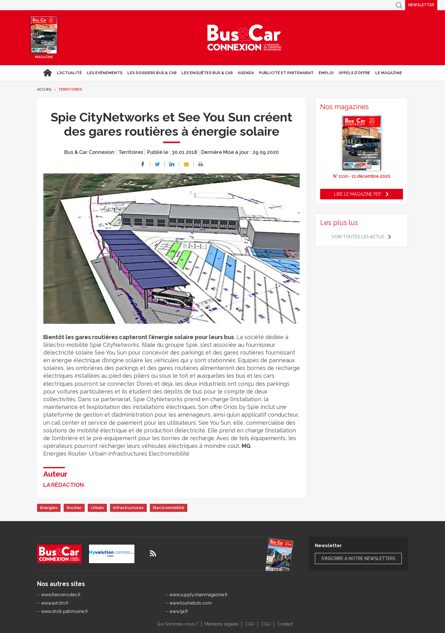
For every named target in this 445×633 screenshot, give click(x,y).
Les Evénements (104, 73)
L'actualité (69, 73)
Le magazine (388, 73)
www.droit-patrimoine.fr (64, 611)
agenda (246, 73)
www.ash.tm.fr (55, 603)
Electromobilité (168, 507)
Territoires (70, 89)
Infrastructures (128, 507)
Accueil (47, 73)
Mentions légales (222, 624)
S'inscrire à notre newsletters (358, 558)
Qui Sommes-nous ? (177, 624)
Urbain (97, 507)
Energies (48, 507)
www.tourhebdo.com (190, 603)
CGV (250, 624)
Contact (285, 624)
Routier (74, 507)
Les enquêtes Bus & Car (207, 73)
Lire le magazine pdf (358, 194)
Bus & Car (244, 38)
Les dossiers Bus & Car (151, 73)
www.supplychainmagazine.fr (198, 594)
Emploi (326, 73)
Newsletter (421, 5)
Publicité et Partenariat (286, 73)
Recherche (399, 5)
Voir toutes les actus (358, 236)
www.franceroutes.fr (61, 594)
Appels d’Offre (354, 73)
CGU (266, 624)
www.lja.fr (178, 611)
